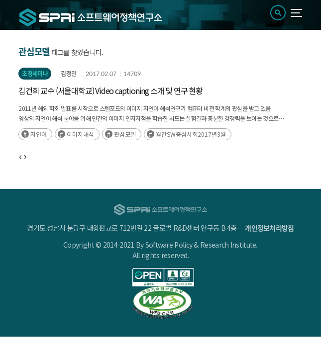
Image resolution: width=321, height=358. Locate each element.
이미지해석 (80, 134)
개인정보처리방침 (269, 228)
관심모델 (125, 134)
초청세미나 (35, 73)
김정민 (68, 73)
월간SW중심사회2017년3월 (191, 134)
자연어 (38, 134)
